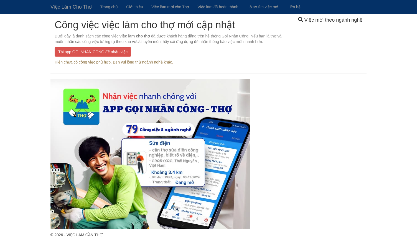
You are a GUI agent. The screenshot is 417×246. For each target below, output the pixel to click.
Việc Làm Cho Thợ (71, 7)
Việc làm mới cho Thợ (170, 7)
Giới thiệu (134, 7)
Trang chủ (109, 7)
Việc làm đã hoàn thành (217, 7)
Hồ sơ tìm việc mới (263, 7)
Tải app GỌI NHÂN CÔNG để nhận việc (93, 52)
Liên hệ (294, 7)
